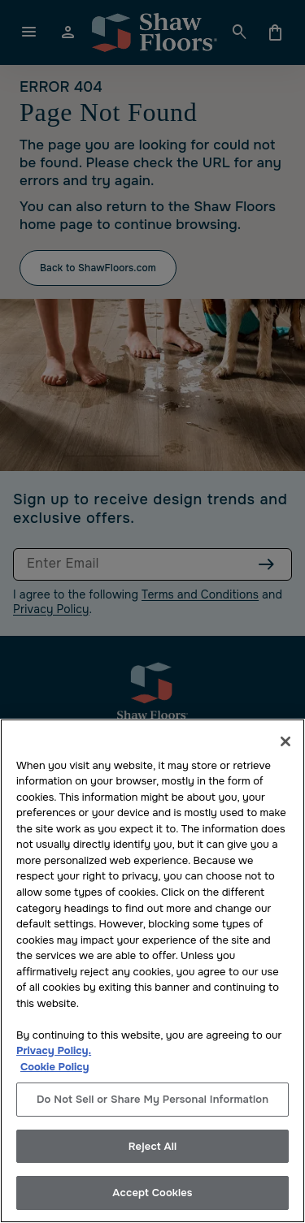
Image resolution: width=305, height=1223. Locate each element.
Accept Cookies (152, 1192)
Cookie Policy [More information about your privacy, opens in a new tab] (54, 1067)
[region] (152, 971)
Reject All (152, 1146)
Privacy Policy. (53, 1050)
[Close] (285, 741)
